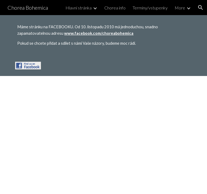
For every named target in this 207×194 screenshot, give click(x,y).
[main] (103, 35)
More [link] (180, 7)
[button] (200, 7)
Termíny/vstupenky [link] (150, 7)
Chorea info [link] (115, 7)
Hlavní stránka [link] (78, 7)
